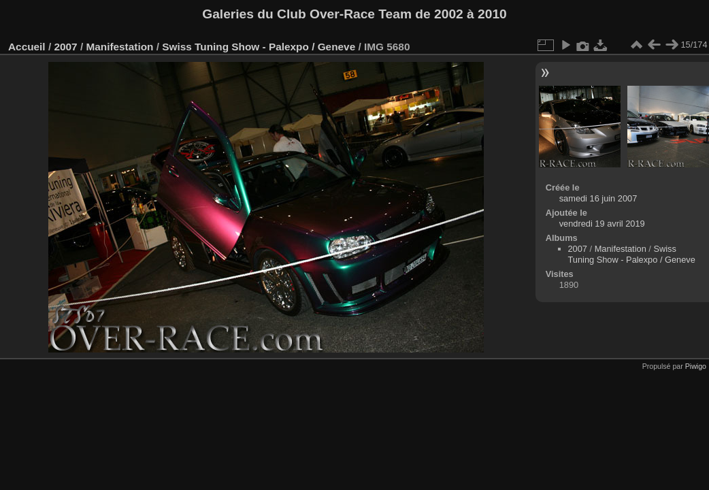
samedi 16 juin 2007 (598, 198)
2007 (65, 46)
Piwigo (695, 366)
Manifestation (119, 46)
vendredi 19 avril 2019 (602, 223)
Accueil (27, 46)
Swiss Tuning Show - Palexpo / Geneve (258, 46)
